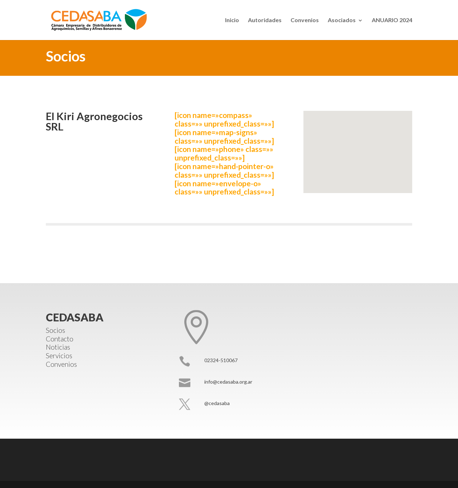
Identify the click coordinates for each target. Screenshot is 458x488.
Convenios (305, 19)
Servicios (59, 355)
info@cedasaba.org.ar (228, 382)
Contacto (59, 339)
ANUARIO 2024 (392, 19)
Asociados (342, 19)
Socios (55, 330)
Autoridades (265, 19)
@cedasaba (217, 403)
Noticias (58, 347)
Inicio (232, 19)
